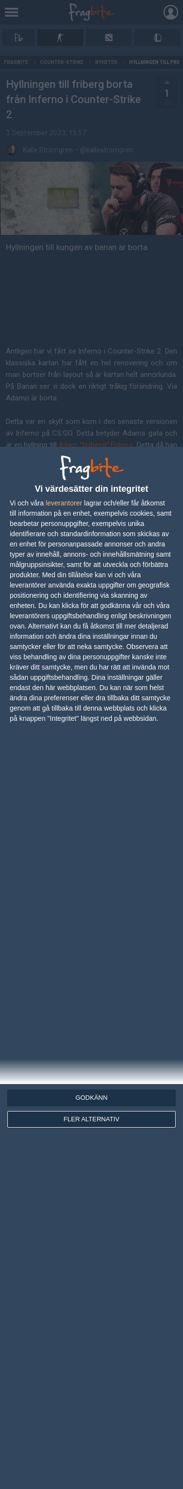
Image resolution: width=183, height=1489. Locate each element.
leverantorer (64, 503)
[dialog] (91, 968)
